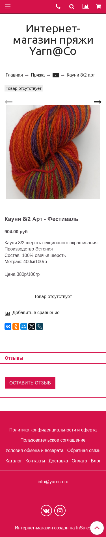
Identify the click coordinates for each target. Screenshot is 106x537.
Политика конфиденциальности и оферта (53, 430)
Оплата (79, 460)
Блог (96, 460)
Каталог (13, 460)
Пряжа (37, 75)
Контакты (35, 460)
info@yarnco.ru (53, 481)
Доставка (58, 460)
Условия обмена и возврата (34, 450)
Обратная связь (84, 450)
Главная (14, 75)
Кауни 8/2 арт (81, 75)
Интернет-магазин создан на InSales (53, 528)
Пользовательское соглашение (52, 440)
